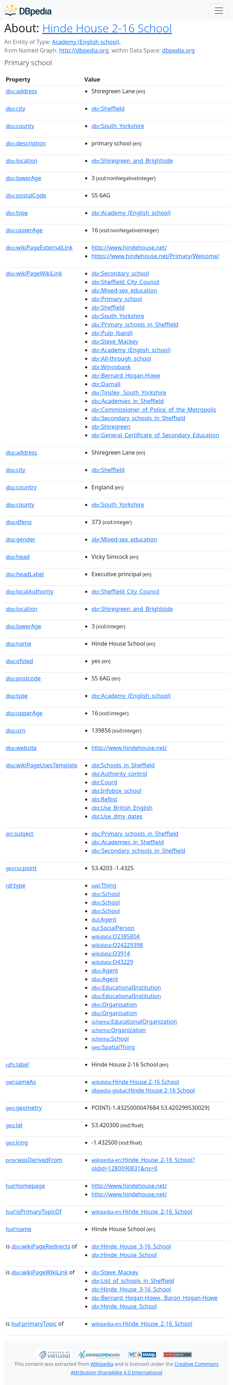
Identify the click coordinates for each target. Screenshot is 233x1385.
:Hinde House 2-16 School (135, 1082)
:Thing (103, 885)
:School (105, 894)
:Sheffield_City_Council (125, 282)
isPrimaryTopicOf (34, 1212)
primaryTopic (34, 1324)
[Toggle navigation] (219, 11)
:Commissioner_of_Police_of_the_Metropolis (153, 409)
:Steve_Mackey (114, 341)
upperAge (24, 230)
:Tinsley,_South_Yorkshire (128, 392)
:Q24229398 (117, 945)
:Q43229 (112, 962)
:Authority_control (119, 774)
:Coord (104, 782)
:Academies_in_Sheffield (127, 401)
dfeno (19, 522)
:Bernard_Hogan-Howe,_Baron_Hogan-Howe (154, 1298)
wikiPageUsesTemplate (41, 765)
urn (16, 730)
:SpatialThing (113, 1047)
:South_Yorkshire (117, 126)
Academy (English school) (85, 42)
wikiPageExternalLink (39, 247)
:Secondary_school (120, 273)
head (17, 557)
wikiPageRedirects (40, 1246)
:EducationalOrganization (134, 1021)
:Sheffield (107, 108)
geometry (24, 1108)
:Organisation (114, 1004)
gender (20, 539)
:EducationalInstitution (126, 987)
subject (19, 834)
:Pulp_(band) (112, 333)
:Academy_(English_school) (131, 213)
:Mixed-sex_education (124, 290)
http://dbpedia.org (84, 50)
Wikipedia (101, 1364)
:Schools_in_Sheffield (123, 765)
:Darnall (106, 384)
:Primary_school (116, 299)
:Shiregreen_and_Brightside (132, 161)
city (15, 108)
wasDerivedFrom (34, 1160)
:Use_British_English (121, 808)
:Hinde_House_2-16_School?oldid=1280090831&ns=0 (143, 1164)
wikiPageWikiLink (34, 273)
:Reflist (104, 799)
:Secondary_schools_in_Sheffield (138, 418)
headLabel (25, 574)
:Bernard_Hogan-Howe (125, 375)
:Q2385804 (115, 936)
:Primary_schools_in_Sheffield (134, 324)
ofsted (19, 661)
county (20, 126)
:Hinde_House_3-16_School (131, 1246)
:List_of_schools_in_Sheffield (132, 1281)
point (21, 868)
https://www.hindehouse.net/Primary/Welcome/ (155, 256)
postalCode (26, 195)
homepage (25, 1186)
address (21, 91)
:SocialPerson (112, 928)
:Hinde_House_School (124, 1255)
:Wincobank (111, 367)
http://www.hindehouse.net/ (129, 247)
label (17, 1064)
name (18, 643)
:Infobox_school (116, 791)
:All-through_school (121, 358)
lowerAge (23, 178)
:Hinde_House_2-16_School (141, 1212)
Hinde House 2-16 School (107, 27)
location (21, 161)
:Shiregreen (110, 426)
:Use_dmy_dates (116, 816)
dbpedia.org (178, 50)
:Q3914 (110, 953)
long (17, 1142)
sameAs (21, 1082)
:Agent (103, 919)
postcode (23, 678)
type (17, 213)
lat (14, 1125)
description (26, 143)
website (21, 748)
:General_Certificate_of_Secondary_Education (155, 435)
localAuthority (29, 591)
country (21, 487)
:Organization (118, 1030)
